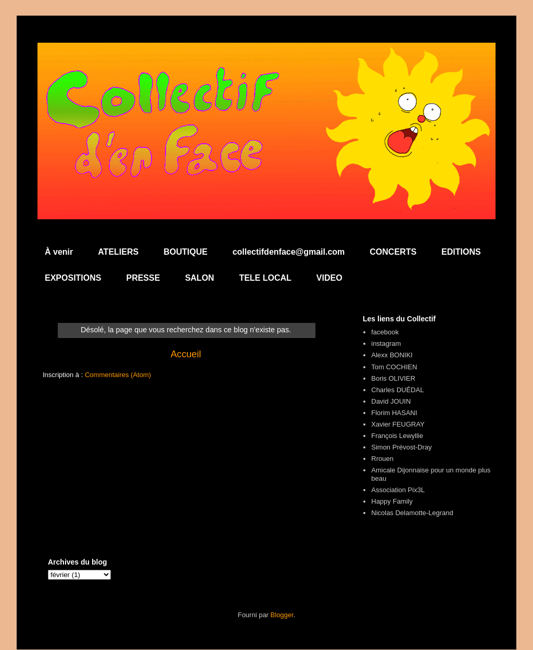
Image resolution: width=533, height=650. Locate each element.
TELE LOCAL (265, 277)
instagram (386, 343)
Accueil (186, 354)
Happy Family (391, 501)
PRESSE (143, 277)
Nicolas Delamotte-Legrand (412, 513)
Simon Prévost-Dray (401, 447)
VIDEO (329, 277)
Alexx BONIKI (391, 355)
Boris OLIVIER (393, 378)
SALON (199, 277)
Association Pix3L (398, 490)
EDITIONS (461, 251)
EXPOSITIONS (73, 277)
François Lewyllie (397, 436)
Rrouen (382, 459)
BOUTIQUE (185, 251)
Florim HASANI (394, 413)
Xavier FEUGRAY (397, 424)
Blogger (282, 615)
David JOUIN (391, 401)
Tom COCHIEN (394, 367)
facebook (385, 332)
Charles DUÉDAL (397, 390)
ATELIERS (118, 251)
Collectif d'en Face (266, 71)
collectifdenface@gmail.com (289, 251)
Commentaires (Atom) (118, 375)
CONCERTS (393, 251)
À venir (59, 251)
